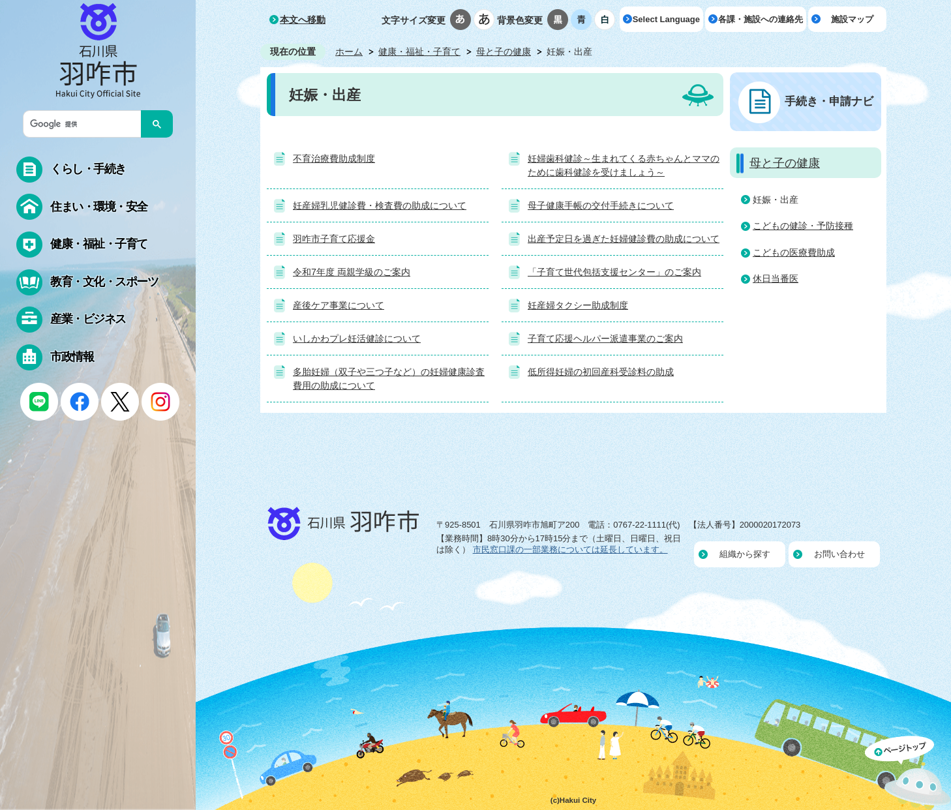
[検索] (85, 124)
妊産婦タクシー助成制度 (578, 305)
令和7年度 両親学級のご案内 (351, 272)
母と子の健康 (503, 51)
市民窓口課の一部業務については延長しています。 (570, 549)
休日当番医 (775, 278)
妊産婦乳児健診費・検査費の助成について (379, 205)
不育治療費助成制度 (334, 158)
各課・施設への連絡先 (760, 19)
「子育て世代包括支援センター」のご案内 (614, 272)
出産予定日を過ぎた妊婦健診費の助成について (623, 238)
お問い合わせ (839, 554)
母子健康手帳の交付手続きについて (601, 205)
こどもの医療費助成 (794, 252)
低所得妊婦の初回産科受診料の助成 (601, 372)
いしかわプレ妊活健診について (357, 338)
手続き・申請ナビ (829, 101)
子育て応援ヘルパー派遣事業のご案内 (605, 338)
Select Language (666, 19)
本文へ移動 (302, 19)
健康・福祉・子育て (419, 51)
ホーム (349, 51)
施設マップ (852, 19)
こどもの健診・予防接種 (803, 225)
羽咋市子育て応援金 (334, 238)
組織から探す (744, 554)
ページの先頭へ (908, 773)
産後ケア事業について (338, 305)
